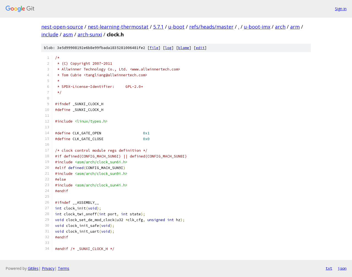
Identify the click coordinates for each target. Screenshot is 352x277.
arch (280, 26)
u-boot (176, 26)
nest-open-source (62, 26)
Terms (63, 268)
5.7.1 (158, 26)
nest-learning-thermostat (118, 26)
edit (200, 47)
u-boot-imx (257, 26)
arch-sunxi (90, 34)
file (154, 47)
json (342, 268)
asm (68, 34)
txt (329, 268)
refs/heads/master (211, 26)
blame (183, 47)
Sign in (340, 8)
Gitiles (33, 268)
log (168, 47)
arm (295, 26)
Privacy (48, 268)
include (49, 34)
